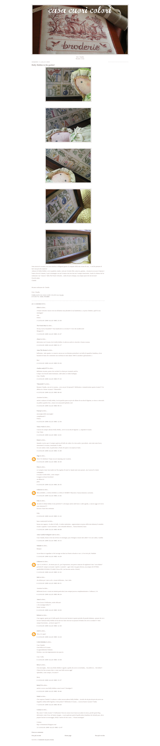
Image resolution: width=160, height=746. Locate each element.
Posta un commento (37, 732)
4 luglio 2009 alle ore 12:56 (49, 421)
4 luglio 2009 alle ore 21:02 (49, 496)
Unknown (40, 489)
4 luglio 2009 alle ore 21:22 (49, 516)
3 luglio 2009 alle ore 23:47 (49, 334)
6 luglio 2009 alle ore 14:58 (49, 660)
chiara (38, 339)
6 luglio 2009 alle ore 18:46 (49, 691)
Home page (68, 735)
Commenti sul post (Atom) (46, 739)
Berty (38, 665)
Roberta (39, 615)
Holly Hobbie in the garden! (43, 65)
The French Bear (42, 325)
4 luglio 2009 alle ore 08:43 (49, 392)
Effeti (38, 307)
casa (42, 296)
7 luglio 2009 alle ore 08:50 (49, 704)
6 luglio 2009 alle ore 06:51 (49, 583)
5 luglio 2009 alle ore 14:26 (49, 556)
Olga (38, 456)
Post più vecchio (100, 735)
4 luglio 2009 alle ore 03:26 (49, 363)
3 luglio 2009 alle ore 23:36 (49, 320)
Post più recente (36, 735)
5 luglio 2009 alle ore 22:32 (49, 572)
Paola (38, 440)
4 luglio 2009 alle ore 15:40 (49, 451)
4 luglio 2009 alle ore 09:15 (49, 406)
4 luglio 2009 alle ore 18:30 (49, 462)
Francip (39, 411)
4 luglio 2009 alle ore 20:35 (49, 484)
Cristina (39, 710)
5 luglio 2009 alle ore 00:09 (49, 529)
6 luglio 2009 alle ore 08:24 (49, 594)
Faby (38, 501)
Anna (38, 599)
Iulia (38, 577)
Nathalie (39, 545)
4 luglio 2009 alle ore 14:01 (49, 435)
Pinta (38, 467)
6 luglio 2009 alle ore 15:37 (49, 680)
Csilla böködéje (41, 642)
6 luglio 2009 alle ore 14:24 (49, 637)
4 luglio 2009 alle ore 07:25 (49, 379)
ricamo (47, 296)
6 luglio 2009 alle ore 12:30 (49, 626)
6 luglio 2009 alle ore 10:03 (49, 610)
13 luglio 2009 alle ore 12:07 (50, 727)
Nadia (38, 696)
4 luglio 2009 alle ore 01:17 (49, 345)
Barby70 (39, 685)
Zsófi (38, 631)
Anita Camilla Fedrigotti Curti (46, 534)
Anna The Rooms (42, 350)
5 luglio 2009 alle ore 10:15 (49, 540)
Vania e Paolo (41, 426)
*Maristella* (40, 384)
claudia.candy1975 (42, 368)
